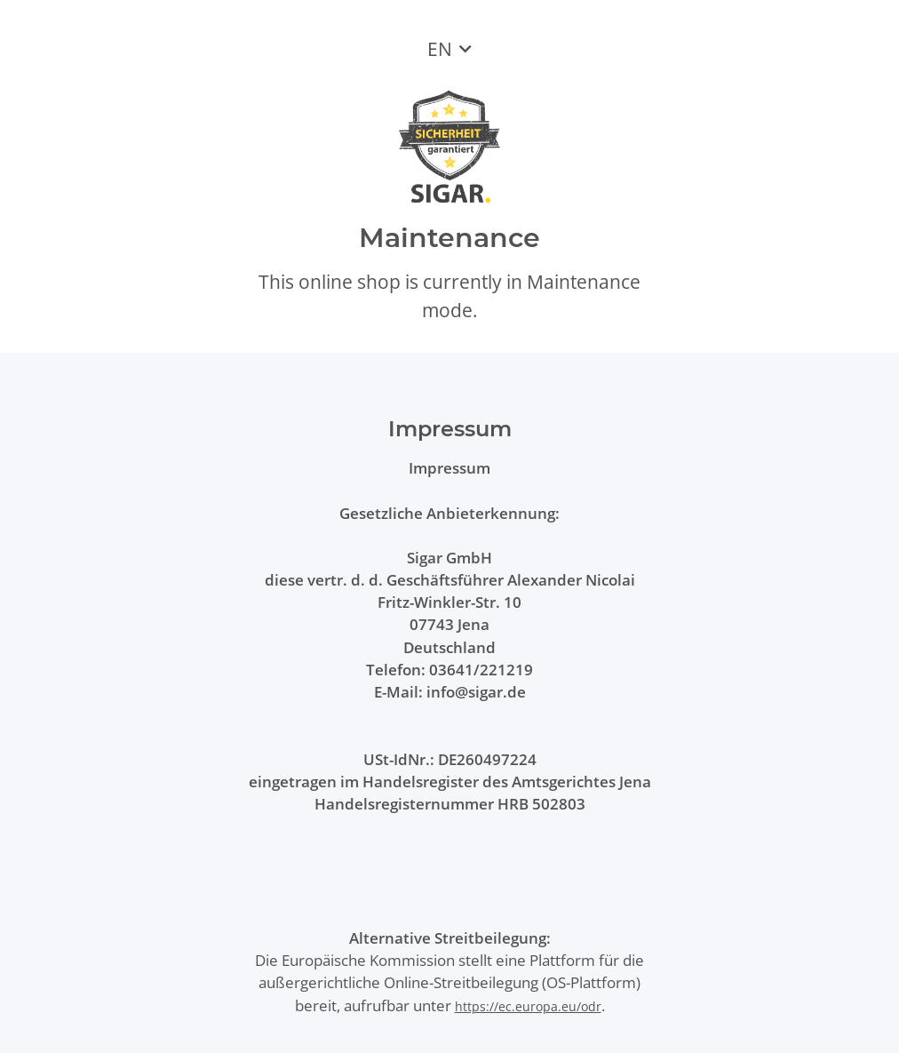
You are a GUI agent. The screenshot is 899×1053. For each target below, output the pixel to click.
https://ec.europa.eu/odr (528, 1006)
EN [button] (439, 48)
